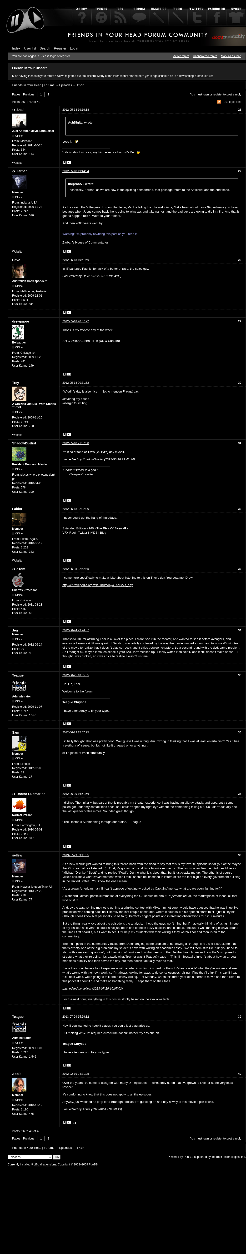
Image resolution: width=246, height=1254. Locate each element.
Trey (15, 383)
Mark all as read (231, 56)
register (217, 94)
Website (17, 162)
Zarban (22, 171)
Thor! (81, 85)
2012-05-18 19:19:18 (75, 109)
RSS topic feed (231, 102)
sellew (17, 855)
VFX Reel (69, 532)
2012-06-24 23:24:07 (75, 630)
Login (74, 48)
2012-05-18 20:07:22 (75, 321)
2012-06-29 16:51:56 (75, 794)
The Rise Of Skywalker (113, 528)
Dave (16, 260)
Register (60, 48)
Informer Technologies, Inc (228, 1157)
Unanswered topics (205, 56)
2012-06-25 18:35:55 (75, 675)
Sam (15, 732)
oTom (20, 569)
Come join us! (204, 76)
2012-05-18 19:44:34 (75, 171)
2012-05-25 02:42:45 (75, 569)
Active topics (181, 56)
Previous (28, 94)
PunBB (188, 1157)
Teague (18, 675)
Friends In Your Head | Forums (33, 85)
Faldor (17, 509)
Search (45, 48)
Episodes (65, 85)
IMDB (94, 532)
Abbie (16, 1074)
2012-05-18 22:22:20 (75, 509)
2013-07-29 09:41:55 (75, 855)
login (206, 94)
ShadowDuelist (24, 443)
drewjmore (20, 321)
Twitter (82, 532)
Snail (20, 110)
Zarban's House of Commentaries (85, 242)
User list (30, 48)
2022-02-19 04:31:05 (75, 1073)
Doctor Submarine (30, 794)
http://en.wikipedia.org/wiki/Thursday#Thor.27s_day (97, 585)
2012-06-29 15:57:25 (75, 732)
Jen (15, 630)
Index (16, 48)
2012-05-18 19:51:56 (75, 260)
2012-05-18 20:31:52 (75, 382)
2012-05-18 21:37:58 (75, 443)
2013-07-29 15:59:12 (75, 1016)
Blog (103, 532)
